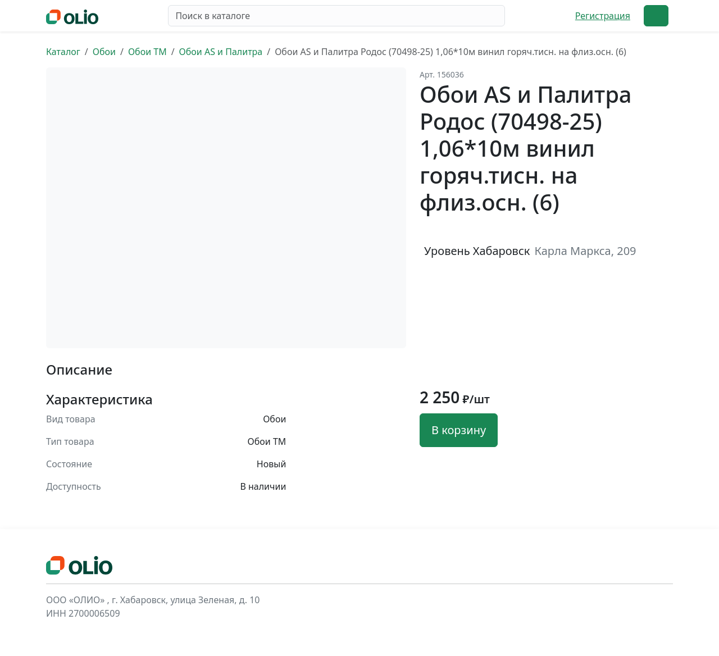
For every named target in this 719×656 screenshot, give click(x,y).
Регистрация (602, 16)
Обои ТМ (147, 51)
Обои (104, 51)
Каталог (63, 51)
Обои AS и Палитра (221, 51)
